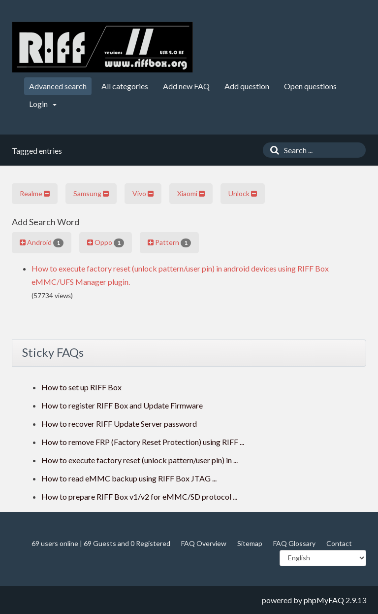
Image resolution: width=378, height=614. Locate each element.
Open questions (310, 86)
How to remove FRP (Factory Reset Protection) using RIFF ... (142, 441)
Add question (246, 86)
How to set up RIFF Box (81, 387)
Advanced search (58, 86)
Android (41, 242)
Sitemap (249, 543)
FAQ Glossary (294, 543)
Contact (339, 543)
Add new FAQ (186, 86)
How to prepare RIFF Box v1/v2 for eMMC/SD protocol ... (139, 496)
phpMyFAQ (324, 600)
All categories (124, 86)
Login (43, 103)
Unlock (242, 193)
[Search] (272, 150)
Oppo (105, 242)
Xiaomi (191, 193)
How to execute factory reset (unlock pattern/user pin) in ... (139, 460)
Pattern (169, 242)
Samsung (91, 193)
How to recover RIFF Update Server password (119, 423)
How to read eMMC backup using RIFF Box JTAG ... (129, 478)
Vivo (143, 193)
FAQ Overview (203, 543)
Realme (35, 193)
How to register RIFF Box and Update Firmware (122, 405)
